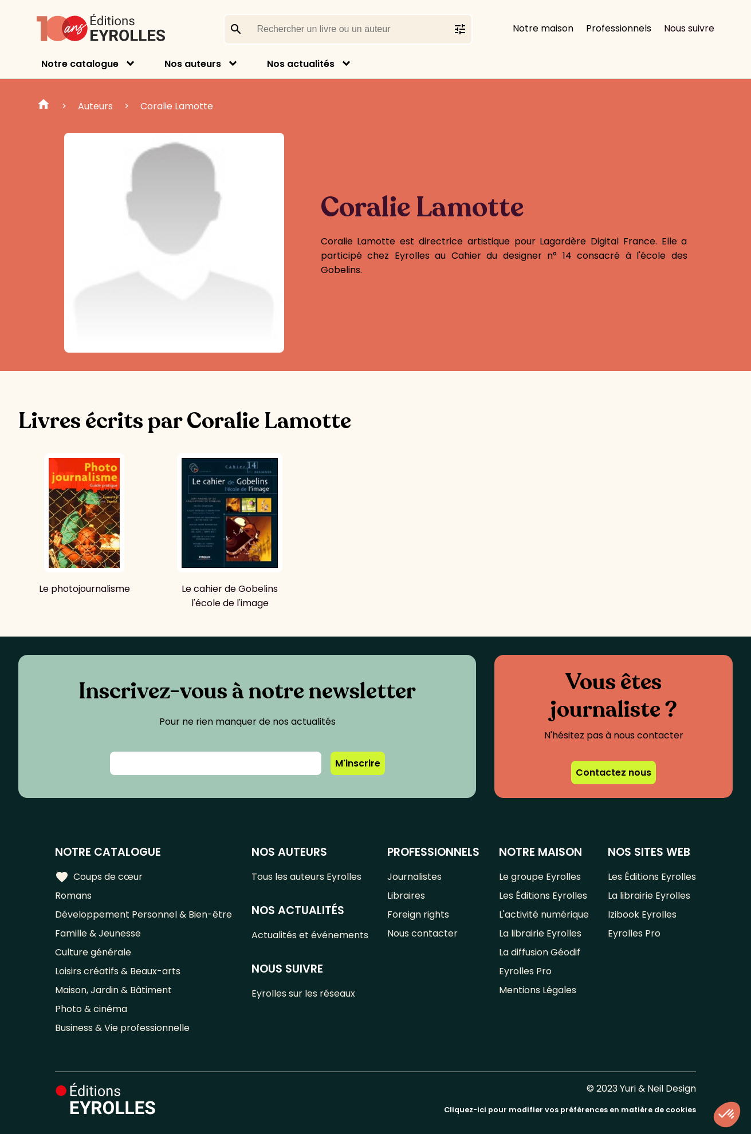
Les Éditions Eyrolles (543, 895)
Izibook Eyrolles (642, 914)
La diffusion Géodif (539, 952)
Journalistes (414, 876)
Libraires (406, 895)
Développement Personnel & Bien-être (143, 914)
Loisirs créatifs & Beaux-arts (117, 971)
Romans (73, 895)
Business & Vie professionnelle (122, 1027)
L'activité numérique (544, 914)
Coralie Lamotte (176, 106)
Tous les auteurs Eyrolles (306, 876)
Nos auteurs (192, 63)
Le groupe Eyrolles (540, 876)
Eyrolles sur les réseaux (303, 993)
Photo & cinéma (91, 1009)
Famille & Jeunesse (98, 933)
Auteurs (95, 106)
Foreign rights (418, 914)
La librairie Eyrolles (540, 933)
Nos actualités (301, 63)
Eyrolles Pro (525, 971)
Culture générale (93, 952)
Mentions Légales (537, 990)
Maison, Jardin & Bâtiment (113, 990)
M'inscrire (357, 763)
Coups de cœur (99, 877)
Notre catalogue (80, 63)
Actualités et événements (309, 935)
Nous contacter (422, 933)
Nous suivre (689, 28)
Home (43, 105)
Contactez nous (613, 772)
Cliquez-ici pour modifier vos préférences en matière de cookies (570, 1110)
